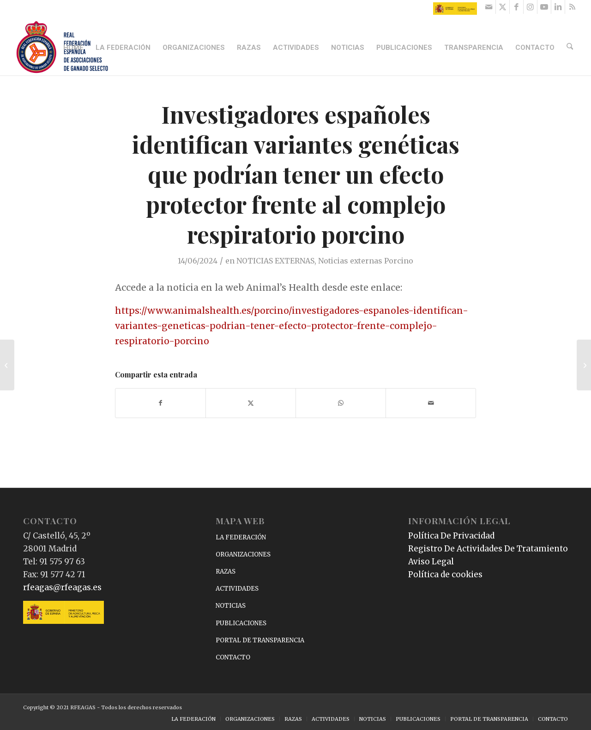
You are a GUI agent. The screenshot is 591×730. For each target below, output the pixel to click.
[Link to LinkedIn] (558, 7)
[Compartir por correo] (431, 403)
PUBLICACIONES (241, 623)
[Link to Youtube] (544, 7)
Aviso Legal (431, 561)
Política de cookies (445, 574)
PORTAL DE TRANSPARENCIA (260, 640)
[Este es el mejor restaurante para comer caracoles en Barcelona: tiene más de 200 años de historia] (7, 365)
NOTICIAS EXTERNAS (275, 260)
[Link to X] (502, 7)
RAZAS (225, 571)
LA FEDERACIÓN (241, 537)
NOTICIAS (231, 606)
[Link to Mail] (488, 7)
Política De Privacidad (451, 536)
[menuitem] (75, 47)
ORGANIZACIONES (243, 554)
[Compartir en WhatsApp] (341, 403)
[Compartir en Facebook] (160, 403)
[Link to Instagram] (530, 7)
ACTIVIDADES (237, 588)
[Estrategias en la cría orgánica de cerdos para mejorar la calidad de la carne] (584, 365)
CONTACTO (233, 657)
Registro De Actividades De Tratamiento (488, 549)
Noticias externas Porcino (365, 260)
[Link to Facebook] (516, 7)
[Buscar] (570, 47)
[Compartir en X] (251, 403)
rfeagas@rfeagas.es (62, 587)
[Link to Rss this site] (572, 7)
